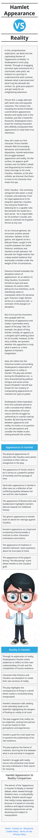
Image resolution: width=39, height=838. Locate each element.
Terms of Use (26, 831)
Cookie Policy (12, 831)
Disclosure (28, 828)
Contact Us (17, 828)
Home (8, 828)
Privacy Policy (19, 834)
